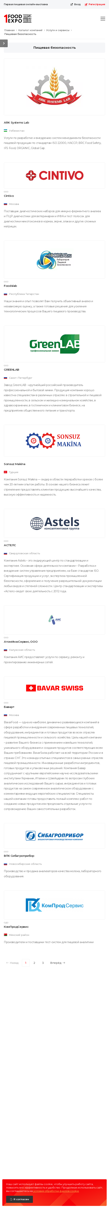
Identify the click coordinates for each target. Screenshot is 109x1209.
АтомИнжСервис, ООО (20, 641)
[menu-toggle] (103, 18)
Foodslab (10, 286)
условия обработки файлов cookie (56, 1191)
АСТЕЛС (10, 545)
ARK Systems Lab (16, 122)
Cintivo (9, 196)
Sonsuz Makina (14, 464)
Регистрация (95, 4)
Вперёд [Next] (57, 963)
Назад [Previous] (12, 963)
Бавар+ (9, 707)
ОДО (6, 923)
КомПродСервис (16, 927)
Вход (75, 4)
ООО (6, 192)
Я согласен (21, 1199)
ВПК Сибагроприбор (19, 856)
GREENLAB (11, 369)
